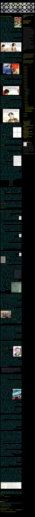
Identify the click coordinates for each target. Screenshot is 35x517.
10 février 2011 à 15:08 (6, 505)
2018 (25, 77)
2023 (25, 70)
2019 (25, 76)
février (26, 104)
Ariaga (3, 501)
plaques (2, 211)
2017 (25, 79)
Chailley (3, 207)
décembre (27, 89)
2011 (25, 88)
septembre (27, 93)
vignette (18, 322)
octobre (26, 92)
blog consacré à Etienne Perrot (28, 133)
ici (4, 269)
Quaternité (17, 4)
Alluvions (24, 126)
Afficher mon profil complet (28, 153)
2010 (25, 113)
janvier (3, 494)
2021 (25, 73)
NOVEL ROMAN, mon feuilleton (28, 125)
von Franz (6, 347)
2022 (25, 71)
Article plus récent (3, 509)
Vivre (24, 17)
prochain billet (3, 492)
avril (26, 101)
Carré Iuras (9, 192)
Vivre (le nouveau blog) (27, 121)
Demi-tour (5, 34)
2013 (25, 85)
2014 (25, 83)
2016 (25, 80)
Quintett (3, 79)
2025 (25, 67)
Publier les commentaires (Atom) (10, 511)
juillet (26, 96)
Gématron (4, 134)
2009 (25, 115)
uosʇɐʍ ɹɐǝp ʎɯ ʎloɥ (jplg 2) (29, 108)
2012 (25, 86)
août (26, 95)
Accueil (11, 509)
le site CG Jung (25, 135)
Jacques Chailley (3, 203)
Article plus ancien (19, 509)
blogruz (30, 142)
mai (26, 99)
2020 (25, 74)
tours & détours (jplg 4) (28, 111)
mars (26, 102)
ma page (12, 309)
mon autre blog (25, 130)
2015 (25, 82)
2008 (25, 116)
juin (26, 98)
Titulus (7, 141)
